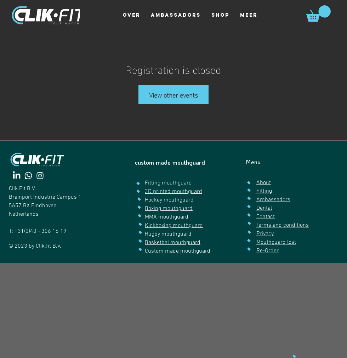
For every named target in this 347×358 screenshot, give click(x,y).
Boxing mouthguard (169, 208)
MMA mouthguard (166, 217)
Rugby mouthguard (168, 234)
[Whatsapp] (28, 175)
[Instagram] (40, 175)
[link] (318, 13)
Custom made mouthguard (177, 251)
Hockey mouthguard (169, 200)
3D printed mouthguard (173, 191)
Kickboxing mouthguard (174, 225)
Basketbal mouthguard (172, 242)
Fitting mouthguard (168, 183)
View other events (173, 94)
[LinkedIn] (16, 175)
